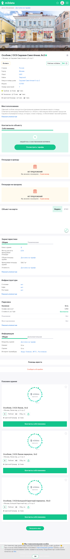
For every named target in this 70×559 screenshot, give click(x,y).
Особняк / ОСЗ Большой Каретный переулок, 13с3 (26, 501)
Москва (21, 71)
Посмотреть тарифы (35, 147)
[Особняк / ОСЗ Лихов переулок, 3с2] (35, 441)
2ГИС (66, 209)
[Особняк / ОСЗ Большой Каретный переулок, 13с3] (35, 487)
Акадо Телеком (26, 352)
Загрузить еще (35, 528)
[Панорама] (3, 48)
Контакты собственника (35, 424)
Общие (5, 242)
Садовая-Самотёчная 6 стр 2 (29, 80)
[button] (3, 31)
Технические (33, 242)
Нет (22, 284)
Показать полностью (9, 116)
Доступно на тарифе (23, 8)
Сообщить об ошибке (35, 369)
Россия (21, 68)
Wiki (15, 551)
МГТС (35, 352)
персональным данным (45, 547)
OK (35, 556)
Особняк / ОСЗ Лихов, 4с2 (15, 408)
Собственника (8, 128)
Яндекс (57, 209)
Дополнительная (35, 337)
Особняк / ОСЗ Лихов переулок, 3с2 (20, 454)
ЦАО (20, 74)
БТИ (22, 251)
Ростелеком (42, 352)
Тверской (22, 77)
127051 (21, 84)
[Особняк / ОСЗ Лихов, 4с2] (35, 394)
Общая (5, 337)
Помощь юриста (35, 362)
